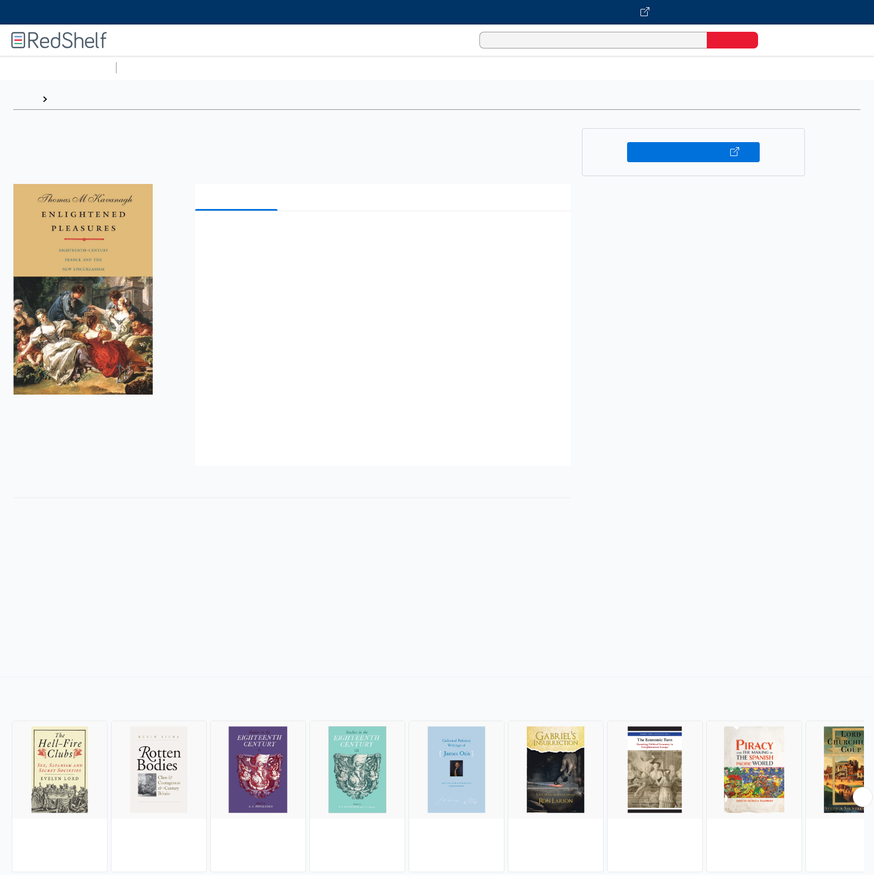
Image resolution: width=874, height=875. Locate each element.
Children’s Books (739, 67)
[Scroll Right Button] (863, 797)
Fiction (630, 67)
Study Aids (150, 67)
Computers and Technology (318, 67)
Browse (68, 99)
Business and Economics (432, 67)
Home (25, 99)
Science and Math (218, 67)
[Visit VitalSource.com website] (437, 12)
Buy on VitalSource (693, 152)
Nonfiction (675, 67)
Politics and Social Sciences (549, 67)
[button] (385, 237)
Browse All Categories (58, 67)
